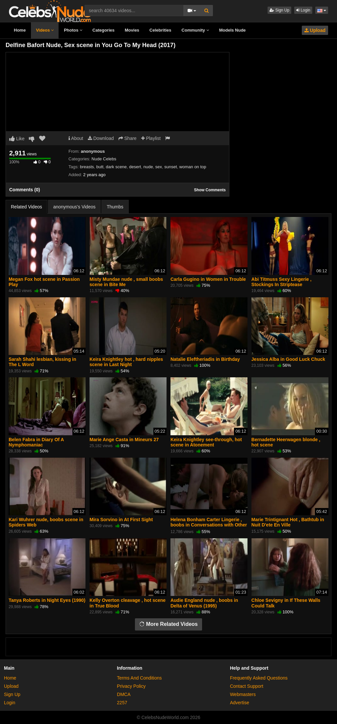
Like (17, 138)
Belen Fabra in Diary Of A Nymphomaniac (36, 442)
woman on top (192, 166)
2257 (122, 702)
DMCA (123, 694)
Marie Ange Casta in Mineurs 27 (124, 439)
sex (158, 166)
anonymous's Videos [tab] (74, 206)
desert (135, 166)
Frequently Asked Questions (259, 678)
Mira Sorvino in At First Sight (121, 519)
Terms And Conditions (139, 678)
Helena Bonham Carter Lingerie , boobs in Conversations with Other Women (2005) (208, 525)
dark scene (116, 166)
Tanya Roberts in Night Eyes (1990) (47, 600)
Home (20, 30)
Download (101, 138)
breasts (87, 166)
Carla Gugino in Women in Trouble (208, 279)
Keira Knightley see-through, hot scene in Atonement (206, 442)
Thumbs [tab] (115, 206)
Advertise (239, 702)
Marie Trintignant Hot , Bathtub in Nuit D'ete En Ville (287, 522)
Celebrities (160, 30)
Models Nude (232, 30)
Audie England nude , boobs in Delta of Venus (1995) (204, 603)
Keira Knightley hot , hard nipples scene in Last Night (126, 362)
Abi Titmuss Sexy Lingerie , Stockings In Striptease (281, 282)
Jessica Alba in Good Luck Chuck (288, 359)
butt (100, 166)
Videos (45, 30)
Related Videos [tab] (26, 206)
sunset (170, 166)
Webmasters (243, 694)
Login (303, 10)
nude (148, 166)
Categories (103, 30)
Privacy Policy (131, 686)
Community (195, 30)
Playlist (151, 138)
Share (127, 138)
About (75, 138)
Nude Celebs (103, 158)
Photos (73, 30)
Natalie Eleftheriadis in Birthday (205, 359)
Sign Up (279, 10)
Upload (314, 30)
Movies (132, 30)
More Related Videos (168, 624)
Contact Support (246, 686)
